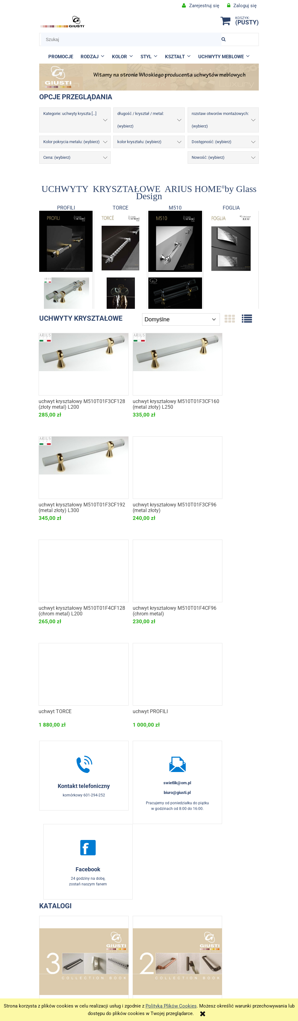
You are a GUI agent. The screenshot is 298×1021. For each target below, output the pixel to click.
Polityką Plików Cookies (171, 1006)
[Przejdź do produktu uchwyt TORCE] (74, 570)
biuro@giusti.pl (149, 689)
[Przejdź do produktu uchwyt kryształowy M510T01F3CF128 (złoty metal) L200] (74, 363)
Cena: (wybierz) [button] (57, 157)
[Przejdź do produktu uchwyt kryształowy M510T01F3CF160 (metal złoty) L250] (149, 363)
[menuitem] (60, 56)
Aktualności (176, 942)
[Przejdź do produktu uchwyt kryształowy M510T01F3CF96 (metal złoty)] (74, 466)
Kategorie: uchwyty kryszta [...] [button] (69, 113)
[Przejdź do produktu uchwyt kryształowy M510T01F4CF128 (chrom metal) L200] (149, 466)
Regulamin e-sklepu (122, 934)
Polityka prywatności (231, 965)
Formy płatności (231, 948)
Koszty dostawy (231, 957)
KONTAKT (67, 934)
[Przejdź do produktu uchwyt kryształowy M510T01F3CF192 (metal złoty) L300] (223, 363)
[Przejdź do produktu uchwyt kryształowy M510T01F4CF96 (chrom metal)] (223, 466)
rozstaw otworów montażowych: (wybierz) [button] (220, 119)
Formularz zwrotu (121, 942)
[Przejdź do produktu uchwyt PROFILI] (149, 570)
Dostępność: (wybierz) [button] (211, 141)
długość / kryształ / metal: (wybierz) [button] (140, 119)
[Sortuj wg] (181, 319)
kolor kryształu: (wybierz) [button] (139, 141)
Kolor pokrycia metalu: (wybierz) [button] (71, 141)
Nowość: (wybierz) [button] (208, 157)
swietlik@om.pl (149, 679)
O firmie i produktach (176, 934)
